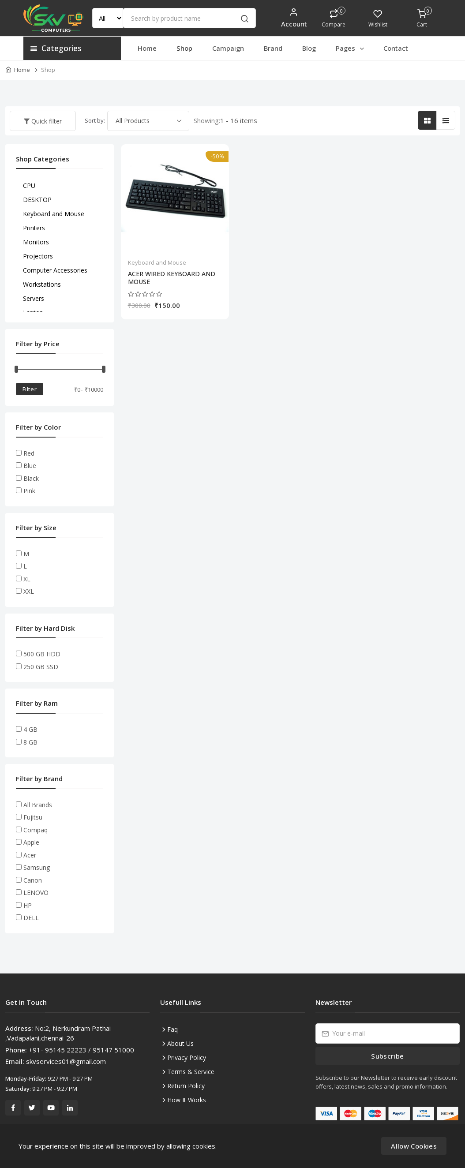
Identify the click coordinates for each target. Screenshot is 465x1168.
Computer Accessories (55, 270)
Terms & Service (190, 1071)
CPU (29, 185)
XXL (28, 591)
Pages (350, 48)
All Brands (37, 805)
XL (26, 579)
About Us (180, 1043)
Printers (34, 228)
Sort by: (95, 120)
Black (31, 478)
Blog (309, 48)
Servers (33, 298)
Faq (172, 1029)
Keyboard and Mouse (157, 262)
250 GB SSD (40, 667)
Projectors (38, 256)
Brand (273, 48)
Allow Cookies (414, 1146)
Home (147, 48)
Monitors (36, 242)
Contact (395, 48)
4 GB (30, 729)
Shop (184, 48)
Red (28, 453)
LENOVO (36, 892)
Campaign (228, 48)
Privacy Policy (186, 1057)
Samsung (36, 867)
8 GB (30, 742)
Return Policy (186, 1086)
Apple (31, 842)
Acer (29, 855)
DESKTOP (37, 199)
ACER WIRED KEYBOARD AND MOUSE (171, 278)
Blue (29, 465)
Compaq (35, 830)
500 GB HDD (41, 654)
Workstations (42, 284)
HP (27, 905)
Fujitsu (32, 817)
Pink (29, 491)
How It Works (186, 1100)
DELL (31, 917)
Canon (32, 880)
